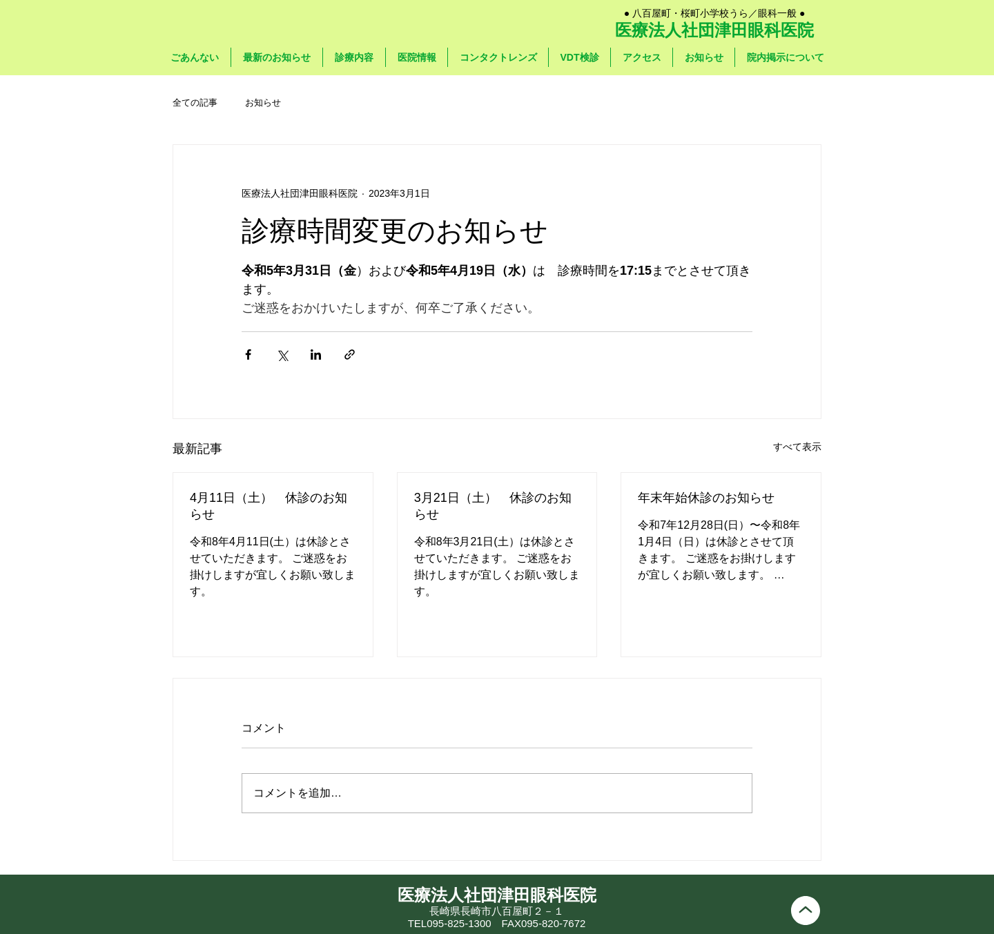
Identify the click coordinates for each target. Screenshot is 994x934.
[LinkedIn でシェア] (315, 354)
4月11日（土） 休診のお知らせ (268, 506)
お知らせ (263, 102)
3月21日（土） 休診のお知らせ (493, 506)
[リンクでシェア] (349, 354)
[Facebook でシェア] (248, 354)
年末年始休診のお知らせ (706, 498)
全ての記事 (195, 102)
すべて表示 (797, 446)
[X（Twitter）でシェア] (282, 354)
